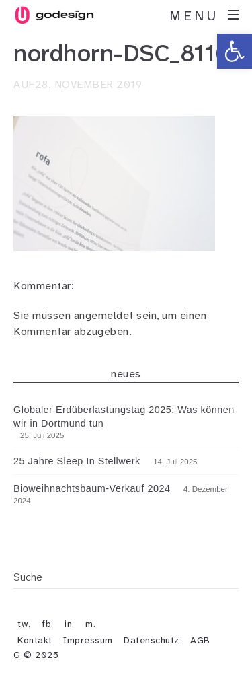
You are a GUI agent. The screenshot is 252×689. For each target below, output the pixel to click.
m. (90, 624)
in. (70, 624)
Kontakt (34, 640)
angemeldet (104, 315)
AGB (200, 640)
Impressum (88, 640)
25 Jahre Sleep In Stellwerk (76, 461)
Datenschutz (151, 640)
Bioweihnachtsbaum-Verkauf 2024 (91, 488)
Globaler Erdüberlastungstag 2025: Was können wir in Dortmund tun (124, 416)
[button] (234, 51)
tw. (24, 624)
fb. (48, 624)
